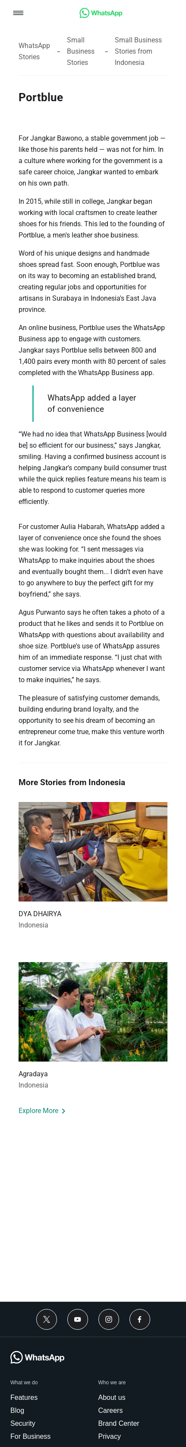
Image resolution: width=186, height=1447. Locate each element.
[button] (18, 13)
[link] (101, 15)
